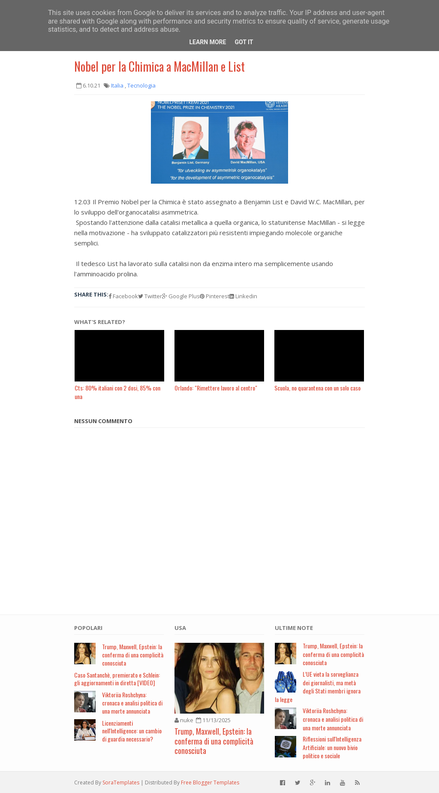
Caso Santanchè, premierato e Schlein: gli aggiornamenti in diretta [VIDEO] (117, 678)
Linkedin (243, 296)
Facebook (123, 296)
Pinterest (214, 296)
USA (180, 628)
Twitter (150, 296)
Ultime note (294, 628)
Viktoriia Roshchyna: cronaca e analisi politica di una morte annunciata (132, 702)
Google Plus (181, 296)
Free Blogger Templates (210, 782)
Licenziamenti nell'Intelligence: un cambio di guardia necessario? (132, 731)
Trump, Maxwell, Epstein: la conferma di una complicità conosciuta (132, 654)
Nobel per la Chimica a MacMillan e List (159, 66)
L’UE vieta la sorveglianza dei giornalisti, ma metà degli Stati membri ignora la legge (318, 686)
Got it (244, 42)
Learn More (207, 42)
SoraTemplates (120, 782)
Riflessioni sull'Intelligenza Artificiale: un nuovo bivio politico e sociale (332, 747)
